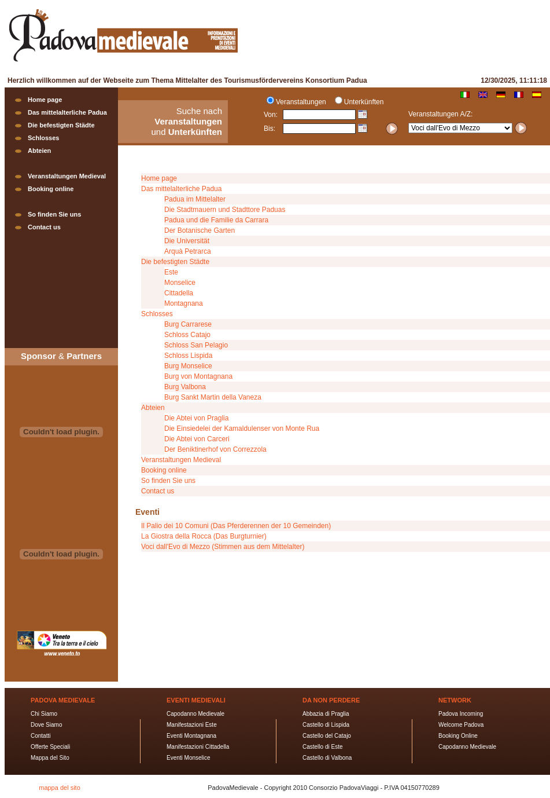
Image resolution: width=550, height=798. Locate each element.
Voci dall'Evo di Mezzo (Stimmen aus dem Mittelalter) (222, 547)
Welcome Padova (460, 725)
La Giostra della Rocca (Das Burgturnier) (204, 536)
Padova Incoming (460, 714)
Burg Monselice (188, 366)
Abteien (39, 150)
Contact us (44, 227)
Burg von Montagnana (198, 376)
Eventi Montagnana (191, 736)
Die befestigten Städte (61, 125)
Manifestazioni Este (192, 725)
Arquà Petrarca (187, 251)
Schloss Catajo (187, 335)
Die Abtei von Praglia (196, 418)
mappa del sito (59, 787)
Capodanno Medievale (195, 714)
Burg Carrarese (188, 324)
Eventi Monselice (189, 758)
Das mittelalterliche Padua (67, 112)
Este (171, 272)
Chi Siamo (44, 714)
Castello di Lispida (325, 725)
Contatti (40, 736)
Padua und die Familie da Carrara (216, 220)
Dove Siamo (46, 725)
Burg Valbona (185, 387)
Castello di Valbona (327, 758)
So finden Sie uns (54, 214)
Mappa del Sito (50, 758)
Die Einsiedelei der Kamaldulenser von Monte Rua (241, 428)
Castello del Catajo (326, 736)
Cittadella (178, 293)
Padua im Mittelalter (195, 199)
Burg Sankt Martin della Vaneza (212, 397)
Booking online (50, 188)
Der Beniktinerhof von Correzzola (215, 449)
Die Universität (186, 241)
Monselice (179, 283)
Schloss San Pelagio (196, 345)
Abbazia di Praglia (325, 714)
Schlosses (43, 137)
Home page (45, 99)
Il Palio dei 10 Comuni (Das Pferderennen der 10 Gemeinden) (236, 526)
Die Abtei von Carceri (197, 439)
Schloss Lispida (188, 356)
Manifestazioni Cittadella (198, 747)
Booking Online (458, 736)
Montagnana (183, 303)
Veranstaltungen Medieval (67, 176)
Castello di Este (322, 747)
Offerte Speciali (50, 747)
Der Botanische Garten (199, 230)
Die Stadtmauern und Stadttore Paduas (224, 210)
